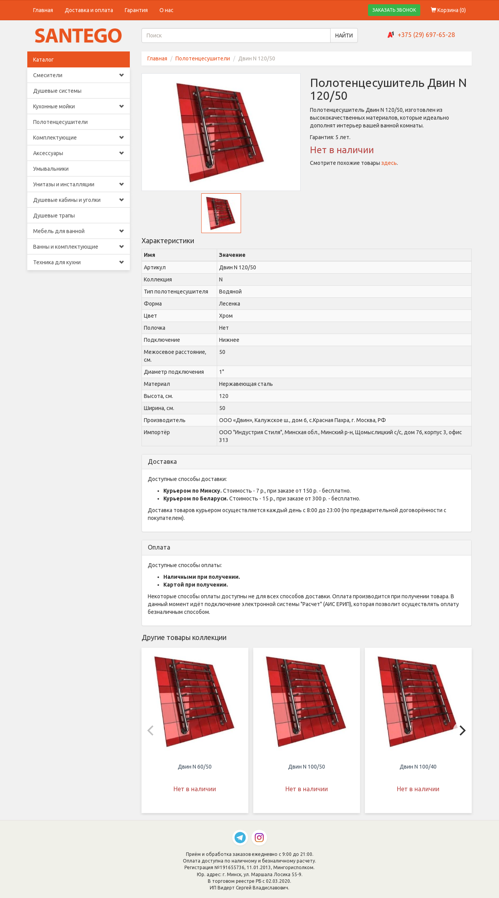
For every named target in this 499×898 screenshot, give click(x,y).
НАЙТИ (344, 35)
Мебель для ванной (78, 231)
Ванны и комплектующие (78, 246)
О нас (166, 10)
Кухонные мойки (78, 106)
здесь (389, 163)
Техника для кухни (78, 262)
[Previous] (151, 730)
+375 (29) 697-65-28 (426, 34)
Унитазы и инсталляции (78, 184)
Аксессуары (78, 153)
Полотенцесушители (60, 122)
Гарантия (136, 10)
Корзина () (448, 10)
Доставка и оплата (89, 10)
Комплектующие (78, 137)
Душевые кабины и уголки (78, 199)
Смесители (78, 75)
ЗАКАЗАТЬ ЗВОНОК (394, 9)
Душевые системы (57, 91)
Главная (43, 10)
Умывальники (51, 169)
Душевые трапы (54, 215)
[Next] (461, 730)
